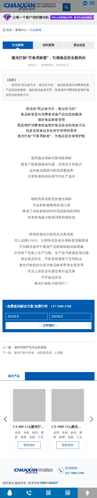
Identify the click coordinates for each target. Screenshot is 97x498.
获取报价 (29, 445)
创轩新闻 (48, 45)
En (85, 3)
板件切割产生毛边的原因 (30, 347)
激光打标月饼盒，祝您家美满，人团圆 (38, 352)
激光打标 (46, 234)
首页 (9, 30)
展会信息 (79, 45)
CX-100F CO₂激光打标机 (69, 426)
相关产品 (14, 376)
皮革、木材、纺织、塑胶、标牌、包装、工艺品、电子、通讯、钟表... (29, 437)
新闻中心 (21, 30)
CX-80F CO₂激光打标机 (30, 426)
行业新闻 (35, 30)
